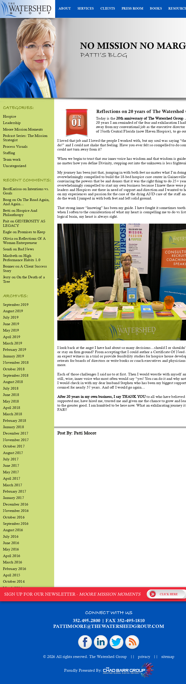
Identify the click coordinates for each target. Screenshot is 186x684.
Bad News (26, 249)
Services (86, 9)
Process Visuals (15, 146)
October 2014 (14, 581)
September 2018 (15, 375)
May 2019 (11, 330)
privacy (144, 656)
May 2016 (11, 549)
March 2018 (12, 414)
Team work (12, 159)
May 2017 (11, 472)
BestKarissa (12, 189)
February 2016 (14, 569)
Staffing (9, 153)
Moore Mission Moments (23, 129)
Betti (7, 210)
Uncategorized (14, 166)
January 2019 (13, 356)
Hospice (9, 116)
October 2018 (14, 369)
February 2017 (14, 491)
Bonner (8, 266)
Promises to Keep (31, 232)
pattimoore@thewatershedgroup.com (108, 626)
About (65, 9)
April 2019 (11, 337)
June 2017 (11, 465)
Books (156, 9)
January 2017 (13, 498)
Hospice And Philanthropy (20, 212)
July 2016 (10, 536)
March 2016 (12, 562)
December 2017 (15, 433)
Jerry (7, 277)
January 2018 (13, 427)
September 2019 (15, 304)
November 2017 (16, 440)
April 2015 (11, 575)
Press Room (132, 9)
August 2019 (13, 311)
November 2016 (16, 510)
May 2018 (11, 401)
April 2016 (11, 556)
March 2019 (12, 343)
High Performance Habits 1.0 (21, 258)
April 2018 (11, 407)
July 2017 (10, 459)
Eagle (7, 232)
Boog (7, 200)
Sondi (7, 249)
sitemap (167, 656)
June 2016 (11, 543)
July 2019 (10, 317)
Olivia (8, 238)
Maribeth (10, 256)
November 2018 (16, 362)
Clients (107, 9)
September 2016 (15, 523)
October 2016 (14, 517)
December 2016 (15, 504)
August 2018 (13, 382)
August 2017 (13, 453)
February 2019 (14, 349)
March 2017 (12, 485)
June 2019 (11, 324)
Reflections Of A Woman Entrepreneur (24, 240)
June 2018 (11, 395)
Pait (6, 221)
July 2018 (10, 388)
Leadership (12, 123)
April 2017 (11, 478)
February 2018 (14, 420)
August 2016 (13, 530)
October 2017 (14, 446)
